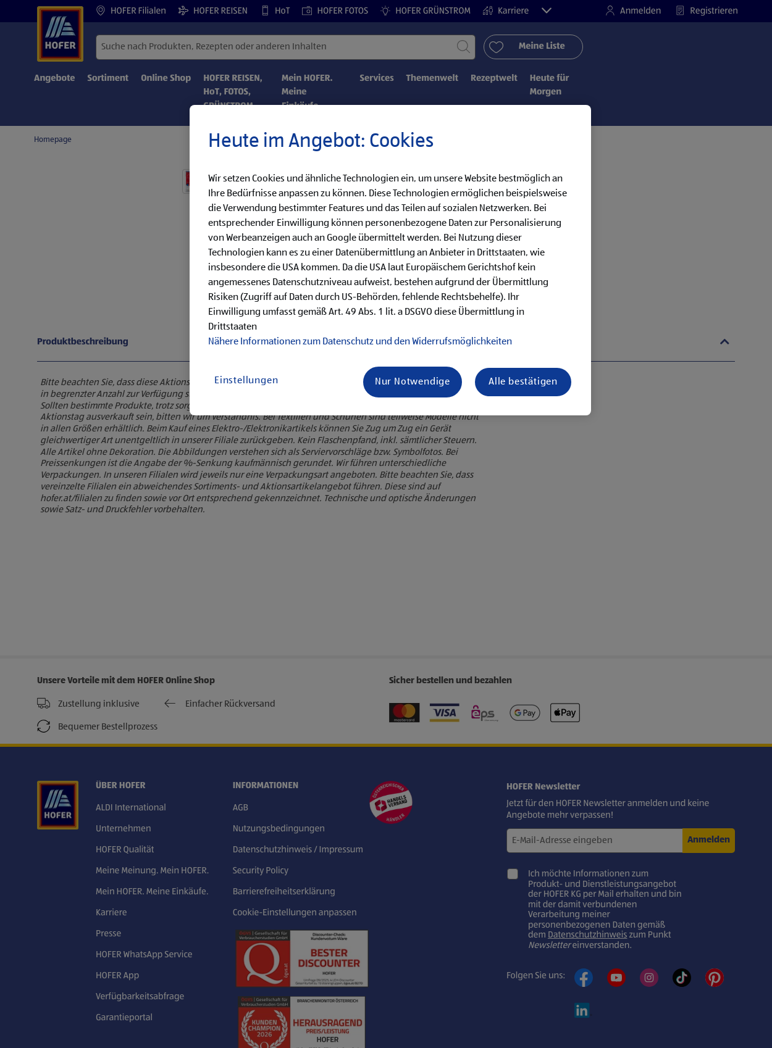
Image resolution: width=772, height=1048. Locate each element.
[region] (390, 260)
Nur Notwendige (412, 382)
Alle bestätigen (523, 382)
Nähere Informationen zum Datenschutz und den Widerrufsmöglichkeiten (360, 342)
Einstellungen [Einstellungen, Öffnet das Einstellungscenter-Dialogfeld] (246, 381)
